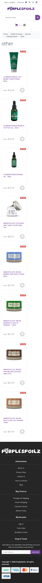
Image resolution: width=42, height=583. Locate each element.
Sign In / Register (9, 2)
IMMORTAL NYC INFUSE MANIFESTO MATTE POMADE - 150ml (12, 323)
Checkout (20, 2)
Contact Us (21, 476)
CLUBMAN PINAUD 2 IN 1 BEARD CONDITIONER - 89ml (12, 79)
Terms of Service (21, 481)
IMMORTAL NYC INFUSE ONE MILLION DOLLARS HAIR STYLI (12, 371)
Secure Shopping (21, 502)
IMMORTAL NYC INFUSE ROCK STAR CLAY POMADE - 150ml (13, 420)
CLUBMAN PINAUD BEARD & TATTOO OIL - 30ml (13, 127)
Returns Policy (21, 511)
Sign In (21, 524)
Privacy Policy (21, 472)
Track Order (21, 528)
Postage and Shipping (21, 498)
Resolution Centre (21, 532)
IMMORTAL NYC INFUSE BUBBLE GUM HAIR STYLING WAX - (13, 274)
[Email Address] (16, 552)
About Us (21, 468)
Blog (21, 485)
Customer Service (21, 506)
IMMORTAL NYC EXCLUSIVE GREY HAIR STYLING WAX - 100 (13, 225)
